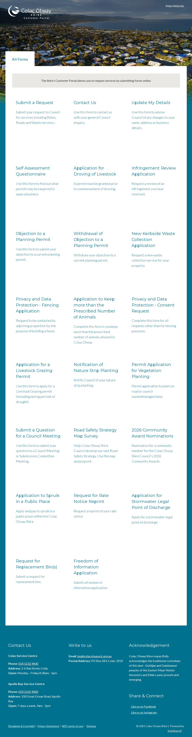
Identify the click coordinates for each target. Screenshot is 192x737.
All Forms (20, 59)
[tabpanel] (96, 346)
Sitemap (91, 726)
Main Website (175, 6)
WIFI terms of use (72, 726)
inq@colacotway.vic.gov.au (94, 656)
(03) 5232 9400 (28, 663)
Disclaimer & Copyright (21, 726)
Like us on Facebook (142, 706)
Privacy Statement (48, 726)
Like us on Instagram (143, 712)
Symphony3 (176, 730)
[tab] (20, 58)
